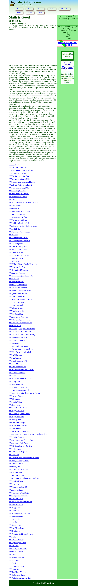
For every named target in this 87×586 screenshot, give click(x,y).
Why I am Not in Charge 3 (21, 378)
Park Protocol (16, 343)
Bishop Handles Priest (19, 337)
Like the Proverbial (18, 373)
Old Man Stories (17, 551)
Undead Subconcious (19, 249)
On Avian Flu (16, 326)
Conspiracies (16, 525)
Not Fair (14, 235)
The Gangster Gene (18, 191)
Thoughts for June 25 (19, 487)
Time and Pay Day (18, 267)
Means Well (15, 484)
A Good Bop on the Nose (20, 414)
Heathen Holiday (17, 557)
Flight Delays (16, 229)
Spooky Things (16, 402)
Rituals (14, 522)
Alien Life (15, 455)
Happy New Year (17, 411)
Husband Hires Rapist (19, 197)
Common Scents (17, 472)
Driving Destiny (17, 308)
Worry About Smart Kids (20, 179)
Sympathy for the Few (19, 293)
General (40, 9)
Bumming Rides (17, 244)
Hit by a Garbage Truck (20, 461)
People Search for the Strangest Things (25, 393)
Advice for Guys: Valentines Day (23, 334)
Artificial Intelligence (19, 452)
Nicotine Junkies (17, 282)
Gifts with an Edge (18, 422)
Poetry (19, 12)
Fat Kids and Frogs (18, 296)
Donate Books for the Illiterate (22, 370)
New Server (15, 531)
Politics (30, 12)
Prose (40, 12)
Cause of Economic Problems (22, 170)
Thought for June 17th (19, 496)
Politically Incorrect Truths (21, 290)
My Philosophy (17, 355)
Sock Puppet (16, 449)
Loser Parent (16, 205)
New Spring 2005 (17, 384)
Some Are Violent (17, 516)
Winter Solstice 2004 (19, 425)
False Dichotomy (17, 540)
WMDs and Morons (18, 367)
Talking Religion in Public (21, 320)
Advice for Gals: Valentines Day (23, 332)
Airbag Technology (18, 490)
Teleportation (16, 399)
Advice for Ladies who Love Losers (24, 226)
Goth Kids (15, 279)
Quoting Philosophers (19, 285)
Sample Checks (17, 499)
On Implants (16, 466)
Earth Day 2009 (17, 200)
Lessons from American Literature (23, 182)
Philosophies (64, 9)
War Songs (15, 546)
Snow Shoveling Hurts (19, 246)
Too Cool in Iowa (17, 475)
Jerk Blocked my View (19, 288)
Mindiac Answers (17, 437)
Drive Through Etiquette (20, 194)
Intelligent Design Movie (20, 223)
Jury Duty (15, 560)
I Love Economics (18, 340)
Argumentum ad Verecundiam (22, 440)
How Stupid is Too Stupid (20, 211)
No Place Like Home (19, 258)
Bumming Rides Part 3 (19, 238)
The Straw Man (17, 314)
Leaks (13, 537)
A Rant (13, 554)
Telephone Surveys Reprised (21, 446)
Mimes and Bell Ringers (20, 255)
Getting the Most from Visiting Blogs (25, 478)
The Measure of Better (19, 220)
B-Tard (14, 376)
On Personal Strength (19, 575)
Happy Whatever (17, 417)
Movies (52, 9)
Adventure (15, 510)
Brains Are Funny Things (20, 232)
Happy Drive (16, 508)
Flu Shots (14, 563)
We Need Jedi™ (17, 505)
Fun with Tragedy (17, 396)
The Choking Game (18, 167)
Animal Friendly (17, 364)
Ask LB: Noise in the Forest (21, 185)
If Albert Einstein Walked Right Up (24, 264)
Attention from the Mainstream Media (25, 458)
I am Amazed (16, 358)
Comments (13, 165)
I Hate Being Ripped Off (20, 390)
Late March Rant (17, 528)
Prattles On (15, 569)
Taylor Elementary (18, 214)
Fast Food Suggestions (19, 346)
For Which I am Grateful (20, 431)
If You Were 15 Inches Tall (21, 352)
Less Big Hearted (17, 481)
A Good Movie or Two (19, 469)
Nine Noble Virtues (18, 572)
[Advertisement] (33, 47)
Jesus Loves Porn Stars (19, 317)
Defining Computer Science (21, 299)
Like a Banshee (17, 252)
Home (19, 9)
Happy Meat (16, 405)
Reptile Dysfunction (18, 543)
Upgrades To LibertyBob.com (22, 534)
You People (15, 519)
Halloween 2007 (17, 261)
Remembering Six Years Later (22, 276)
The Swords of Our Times (20, 176)
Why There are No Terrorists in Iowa (24, 202)
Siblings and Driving (19, 173)
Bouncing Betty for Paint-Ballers (23, 329)
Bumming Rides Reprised (20, 241)
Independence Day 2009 (20, 188)
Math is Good (16, 428)
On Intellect (15, 208)
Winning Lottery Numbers (21, 513)
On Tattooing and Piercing (21, 578)
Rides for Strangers (18, 273)
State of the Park (17, 464)
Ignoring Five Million (19, 217)
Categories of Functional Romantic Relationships (29, 434)
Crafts (29, 9)
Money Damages (17, 302)
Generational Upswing (19, 270)
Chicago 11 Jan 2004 (19, 549)
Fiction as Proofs (17, 566)
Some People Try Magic (20, 493)
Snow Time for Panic (19, 408)
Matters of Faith (17, 305)
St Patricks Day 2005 (19, 387)
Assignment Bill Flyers (19, 443)
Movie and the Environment (21, 502)
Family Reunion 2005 (19, 361)
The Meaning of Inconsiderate (22, 349)
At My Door (15, 381)
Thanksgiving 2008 (18, 311)
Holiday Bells (16, 420)
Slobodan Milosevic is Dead (21, 323)
